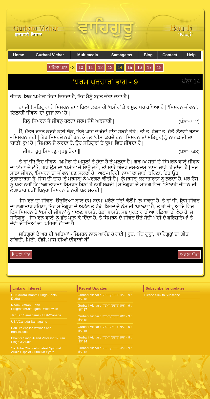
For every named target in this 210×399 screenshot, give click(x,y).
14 (120, 67)
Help (191, 55)
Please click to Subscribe (162, 295)
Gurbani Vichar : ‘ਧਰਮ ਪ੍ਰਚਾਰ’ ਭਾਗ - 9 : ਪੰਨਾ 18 (105, 297)
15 (129, 67)
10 (80, 67)
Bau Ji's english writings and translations (31, 330)
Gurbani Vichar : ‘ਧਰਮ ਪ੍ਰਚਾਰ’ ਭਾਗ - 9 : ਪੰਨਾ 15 (105, 329)
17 (149, 67)
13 (110, 67)
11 (90, 67)
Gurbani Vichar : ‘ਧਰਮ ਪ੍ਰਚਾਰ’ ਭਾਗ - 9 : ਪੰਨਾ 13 (105, 350)
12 (100, 67)
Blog (148, 55)
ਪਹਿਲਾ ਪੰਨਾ (58, 67)
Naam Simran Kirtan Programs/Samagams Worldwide (34, 307)
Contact (169, 55)
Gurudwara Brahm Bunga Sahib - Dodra (35, 296)
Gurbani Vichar (50, 55)
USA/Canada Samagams (29, 321)
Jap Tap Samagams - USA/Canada (36, 315)
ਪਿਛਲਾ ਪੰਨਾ (21, 254)
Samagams (121, 55)
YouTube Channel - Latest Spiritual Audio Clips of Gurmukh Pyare (36, 350)
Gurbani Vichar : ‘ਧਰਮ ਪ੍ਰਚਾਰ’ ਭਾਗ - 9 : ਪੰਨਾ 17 (105, 307)
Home (18, 55)
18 (159, 67)
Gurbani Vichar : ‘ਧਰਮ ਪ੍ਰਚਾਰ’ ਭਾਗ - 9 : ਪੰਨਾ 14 (105, 339)
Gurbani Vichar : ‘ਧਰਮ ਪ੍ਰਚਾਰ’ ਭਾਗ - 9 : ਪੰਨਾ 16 (105, 318)
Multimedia (87, 55)
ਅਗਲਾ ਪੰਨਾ (189, 254)
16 (139, 67)
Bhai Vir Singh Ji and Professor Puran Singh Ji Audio (38, 340)
